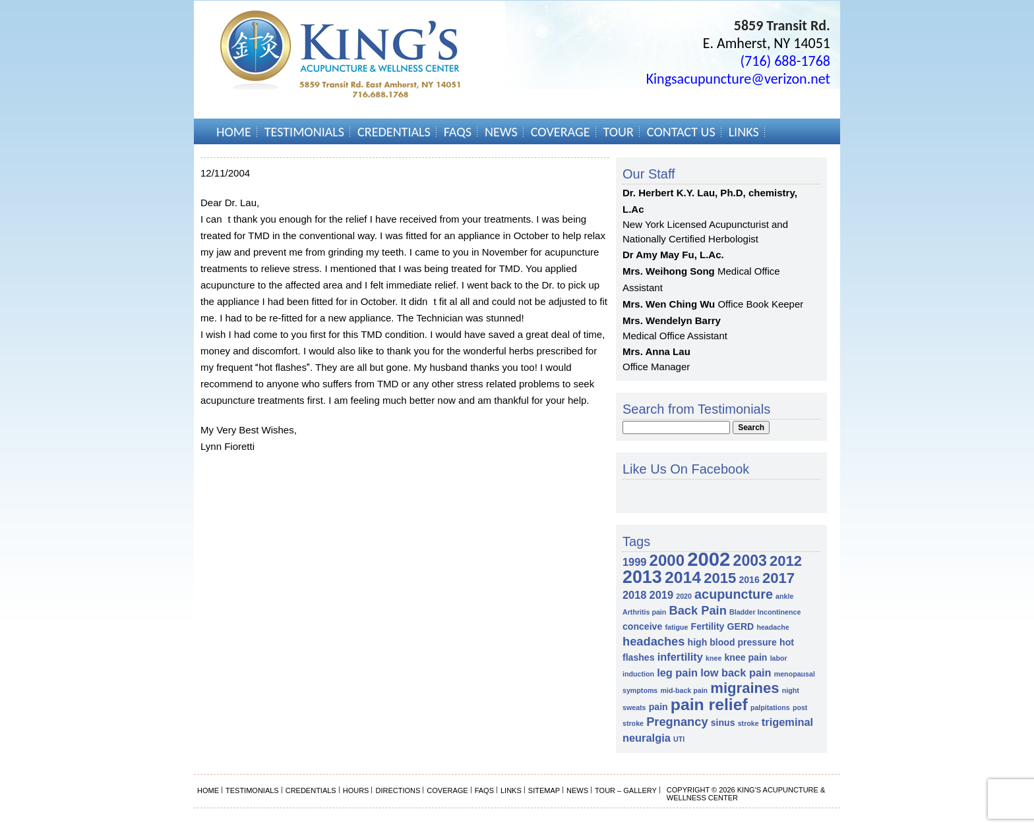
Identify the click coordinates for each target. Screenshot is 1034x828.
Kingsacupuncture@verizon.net (738, 79)
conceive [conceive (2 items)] (642, 626)
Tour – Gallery (626, 790)
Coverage (560, 132)
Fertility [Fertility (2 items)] (708, 626)
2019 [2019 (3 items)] (661, 595)
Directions (397, 790)
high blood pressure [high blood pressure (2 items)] (732, 642)
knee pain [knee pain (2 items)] (746, 657)
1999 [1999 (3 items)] (634, 562)
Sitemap (544, 790)
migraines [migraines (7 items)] (744, 688)
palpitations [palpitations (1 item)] (770, 707)
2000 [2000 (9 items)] (667, 560)
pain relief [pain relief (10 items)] (709, 704)
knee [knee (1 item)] (713, 658)
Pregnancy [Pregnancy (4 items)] (677, 722)
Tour (618, 132)
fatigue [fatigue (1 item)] (676, 627)
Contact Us (681, 132)
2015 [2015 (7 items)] (720, 578)
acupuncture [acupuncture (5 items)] (733, 594)
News (501, 132)
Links (744, 132)
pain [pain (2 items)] (658, 707)
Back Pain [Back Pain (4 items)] (697, 610)
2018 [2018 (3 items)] (634, 595)
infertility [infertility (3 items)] (680, 657)
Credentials (394, 132)
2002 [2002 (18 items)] (708, 559)
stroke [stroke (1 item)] (748, 723)
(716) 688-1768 (785, 61)
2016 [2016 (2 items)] (749, 579)
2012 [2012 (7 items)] (786, 561)
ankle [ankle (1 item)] (784, 596)
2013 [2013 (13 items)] (642, 577)
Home (233, 132)
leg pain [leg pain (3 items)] (677, 672)
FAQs (457, 132)
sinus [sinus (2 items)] (723, 722)
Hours (356, 790)
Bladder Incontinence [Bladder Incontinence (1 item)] (765, 612)
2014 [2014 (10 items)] (683, 577)
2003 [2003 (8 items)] (750, 560)
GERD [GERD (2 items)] (740, 626)
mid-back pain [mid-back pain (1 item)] (684, 690)
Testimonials (304, 132)
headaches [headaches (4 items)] (653, 641)
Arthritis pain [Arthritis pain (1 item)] (644, 612)
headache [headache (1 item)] (772, 627)
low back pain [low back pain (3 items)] (735, 672)
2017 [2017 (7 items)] (778, 578)
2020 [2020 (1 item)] (684, 596)
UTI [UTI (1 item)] (678, 739)
